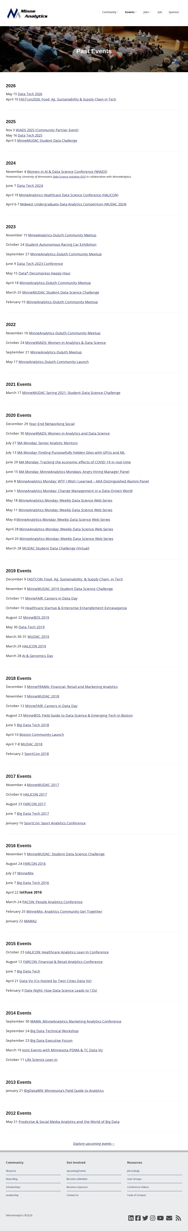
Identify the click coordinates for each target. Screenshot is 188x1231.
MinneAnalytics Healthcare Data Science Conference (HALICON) (68, 195)
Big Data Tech (28, 971)
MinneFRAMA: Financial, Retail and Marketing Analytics (72, 686)
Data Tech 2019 (32, 627)
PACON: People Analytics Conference (52, 901)
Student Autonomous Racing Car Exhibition (60, 244)
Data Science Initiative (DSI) (69, 176)
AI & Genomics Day (37, 655)
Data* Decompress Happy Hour (44, 273)
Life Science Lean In (41, 1059)
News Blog (11, 1179)
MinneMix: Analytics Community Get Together (64, 911)
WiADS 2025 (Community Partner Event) (47, 130)
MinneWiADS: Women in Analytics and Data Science (67, 433)
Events (130, 12)
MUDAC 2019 (38, 636)
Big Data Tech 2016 (33, 882)
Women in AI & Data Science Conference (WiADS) (67, 171)
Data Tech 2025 (30, 135)
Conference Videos (138, 1187)
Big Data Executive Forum (51, 1040)
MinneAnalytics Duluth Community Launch (54, 361)
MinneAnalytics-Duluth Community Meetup (62, 235)
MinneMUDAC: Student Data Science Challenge (66, 854)
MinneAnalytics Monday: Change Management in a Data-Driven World (75, 490)
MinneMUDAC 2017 (43, 784)
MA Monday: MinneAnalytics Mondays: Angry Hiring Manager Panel (74, 471)
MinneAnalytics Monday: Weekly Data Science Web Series (65, 500)
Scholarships (13, 1187)
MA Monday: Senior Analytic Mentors (47, 443)
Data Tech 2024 (30, 185)
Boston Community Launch (41, 734)
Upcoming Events (76, 1170)
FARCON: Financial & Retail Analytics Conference (63, 961)
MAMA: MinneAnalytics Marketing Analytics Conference (75, 1021)
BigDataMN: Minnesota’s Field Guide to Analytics (64, 1090)
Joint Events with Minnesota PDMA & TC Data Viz (62, 1050)
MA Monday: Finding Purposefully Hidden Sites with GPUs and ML (71, 452)
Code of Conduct (136, 1195)
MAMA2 (30, 921)
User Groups (134, 1179)
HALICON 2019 (34, 646)
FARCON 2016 (34, 863)
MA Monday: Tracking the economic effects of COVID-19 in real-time (75, 462)
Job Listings (133, 1170)
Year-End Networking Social (52, 423)
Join (160, 12)
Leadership (12, 1195)
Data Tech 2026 (30, 94)
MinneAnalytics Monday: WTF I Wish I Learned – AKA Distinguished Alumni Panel (83, 481)
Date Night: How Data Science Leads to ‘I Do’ (60, 990)
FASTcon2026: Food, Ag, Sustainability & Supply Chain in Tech (67, 99)
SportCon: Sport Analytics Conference (55, 823)
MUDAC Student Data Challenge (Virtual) (55, 548)
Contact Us (73, 1195)
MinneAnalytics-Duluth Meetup (56, 352)
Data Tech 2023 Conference (40, 263)
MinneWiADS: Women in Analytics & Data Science (65, 342)
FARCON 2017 (34, 804)
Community (109, 12)
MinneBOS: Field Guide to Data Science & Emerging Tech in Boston (78, 715)
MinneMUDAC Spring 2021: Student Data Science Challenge (71, 392)
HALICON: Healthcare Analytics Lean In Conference (67, 952)
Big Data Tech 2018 (33, 725)
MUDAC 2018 (31, 744)
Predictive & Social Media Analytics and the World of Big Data (69, 1121)
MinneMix (25, 873)
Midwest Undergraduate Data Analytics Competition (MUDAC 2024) (73, 204)
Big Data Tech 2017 (33, 813)
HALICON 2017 (35, 794)
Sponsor (174, 12)
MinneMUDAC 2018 (43, 696)
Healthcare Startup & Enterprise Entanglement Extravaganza (76, 607)
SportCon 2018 (36, 753)
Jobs (146, 12)
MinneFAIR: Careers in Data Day (51, 705)
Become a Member (77, 1179)
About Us (11, 1170)
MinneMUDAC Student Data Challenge (47, 140)
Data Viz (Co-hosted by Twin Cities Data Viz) (55, 980)
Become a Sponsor (77, 1187)
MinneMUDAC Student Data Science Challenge (60, 292)
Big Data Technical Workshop (54, 1031)
